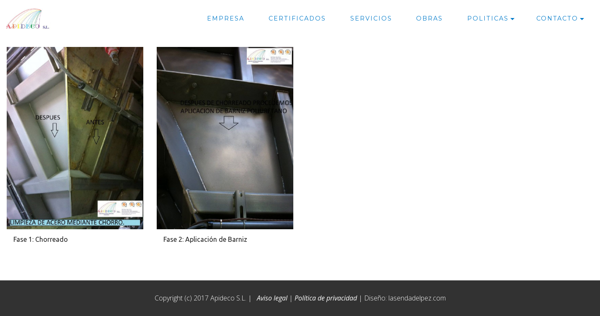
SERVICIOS (371, 18)
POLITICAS (488, 18)
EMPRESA (225, 18)
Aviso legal (272, 298)
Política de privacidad (326, 298)
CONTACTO (557, 18)
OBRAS (429, 18)
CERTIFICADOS (297, 18)
